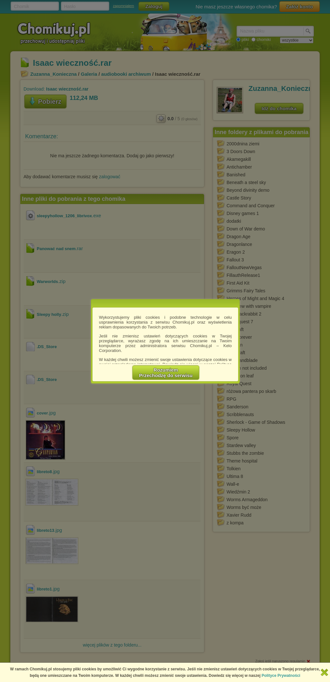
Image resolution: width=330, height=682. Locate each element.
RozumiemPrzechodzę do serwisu (166, 372)
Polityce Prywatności (281, 675)
